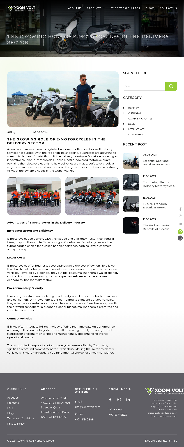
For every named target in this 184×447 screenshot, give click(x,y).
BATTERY (133, 108)
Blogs (150, 8)
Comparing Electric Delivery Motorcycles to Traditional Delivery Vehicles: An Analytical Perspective (159, 184)
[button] (104, 8)
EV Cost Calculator (125, 8)
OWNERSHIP (135, 134)
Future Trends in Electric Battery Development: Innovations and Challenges (155, 205)
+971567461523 (118, 414)
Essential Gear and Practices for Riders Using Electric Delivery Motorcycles (158, 162)
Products (95, 8)
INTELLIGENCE (136, 129)
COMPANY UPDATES (140, 118)
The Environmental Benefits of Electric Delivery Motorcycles (157, 227)
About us (13, 397)
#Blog (11, 132)
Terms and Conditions (20, 418)
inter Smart (170, 440)
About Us (75, 8)
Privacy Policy (16, 423)
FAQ (10, 408)
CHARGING (134, 113)
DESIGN (132, 123)
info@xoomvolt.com (87, 407)
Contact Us (168, 8)
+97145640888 (84, 419)
